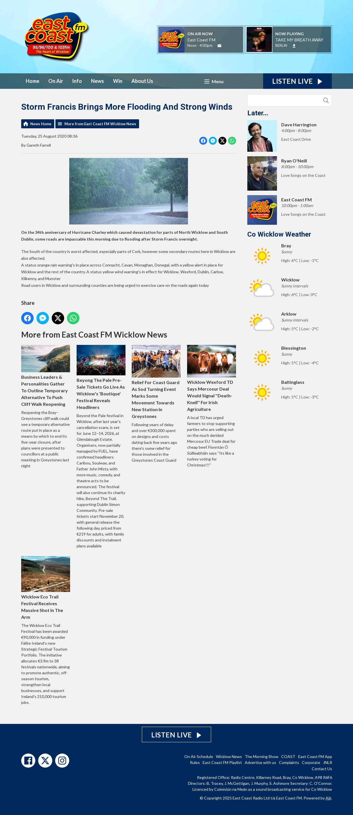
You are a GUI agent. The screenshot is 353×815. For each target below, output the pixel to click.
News (97, 81)
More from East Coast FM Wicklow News (100, 124)
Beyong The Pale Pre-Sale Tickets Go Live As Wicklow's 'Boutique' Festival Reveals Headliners (100, 377)
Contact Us (322, 768)
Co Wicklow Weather (279, 234)
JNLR (327, 762)
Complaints (289, 762)
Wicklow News (229, 756)
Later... (257, 113)
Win (117, 81)
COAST (288, 756)
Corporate (311, 762)
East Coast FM (201, 39)
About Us (142, 81)
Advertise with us (260, 762)
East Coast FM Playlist (222, 762)
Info (77, 81)
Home (32, 81)
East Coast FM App (315, 756)
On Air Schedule (198, 756)
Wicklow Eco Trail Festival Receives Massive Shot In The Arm (45, 588)
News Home (40, 124)
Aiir (328, 798)
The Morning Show (261, 756)
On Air (55, 81)
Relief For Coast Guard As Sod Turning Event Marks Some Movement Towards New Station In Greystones (156, 381)
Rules (195, 762)
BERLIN (281, 45)
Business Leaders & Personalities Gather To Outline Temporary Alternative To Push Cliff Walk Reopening (45, 376)
